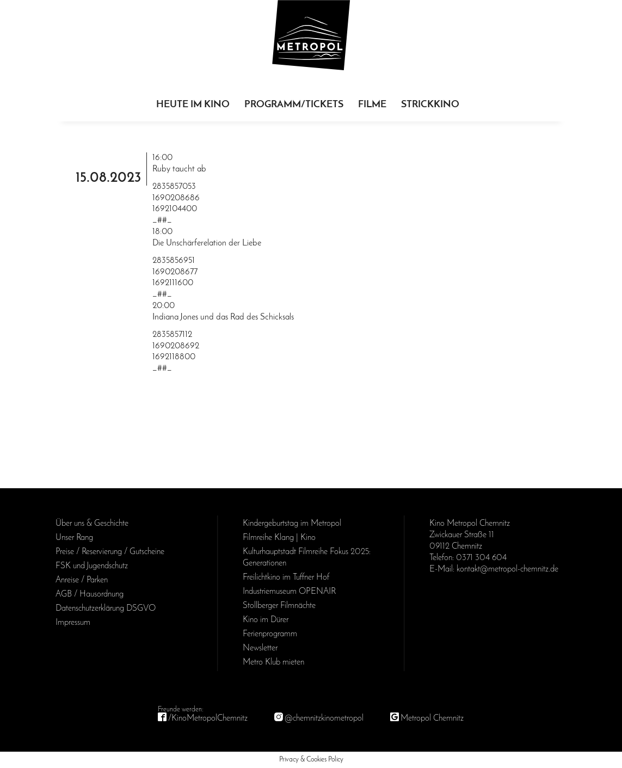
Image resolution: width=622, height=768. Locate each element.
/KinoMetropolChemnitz (208, 718)
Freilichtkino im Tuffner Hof (286, 577)
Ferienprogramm (270, 634)
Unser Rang (74, 537)
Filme (372, 105)
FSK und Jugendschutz (92, 566)
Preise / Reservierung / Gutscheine (110, 552)
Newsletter (260, 648)
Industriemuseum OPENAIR (289, 591)
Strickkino (430, 105)
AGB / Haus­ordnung (90, 594)
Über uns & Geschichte (92, 523)
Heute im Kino (193, 105)
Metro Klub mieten (273, 662)
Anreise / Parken (82, 580)
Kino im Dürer (265, 620)
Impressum (73, 622)
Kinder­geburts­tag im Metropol (292, 523)
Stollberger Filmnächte (279, 605)
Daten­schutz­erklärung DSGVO (106, 608)
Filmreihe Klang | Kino (279, 537)
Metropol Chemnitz (432, 718)
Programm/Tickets (293, 105)
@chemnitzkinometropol (324, 718)
